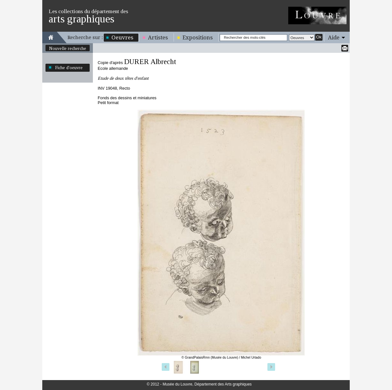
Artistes (158, 37)
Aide (333, 37)
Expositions (198, 37)
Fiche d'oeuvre (69, 67)
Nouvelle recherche (67, 48)
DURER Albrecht (150, 62)
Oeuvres (122, 37)
